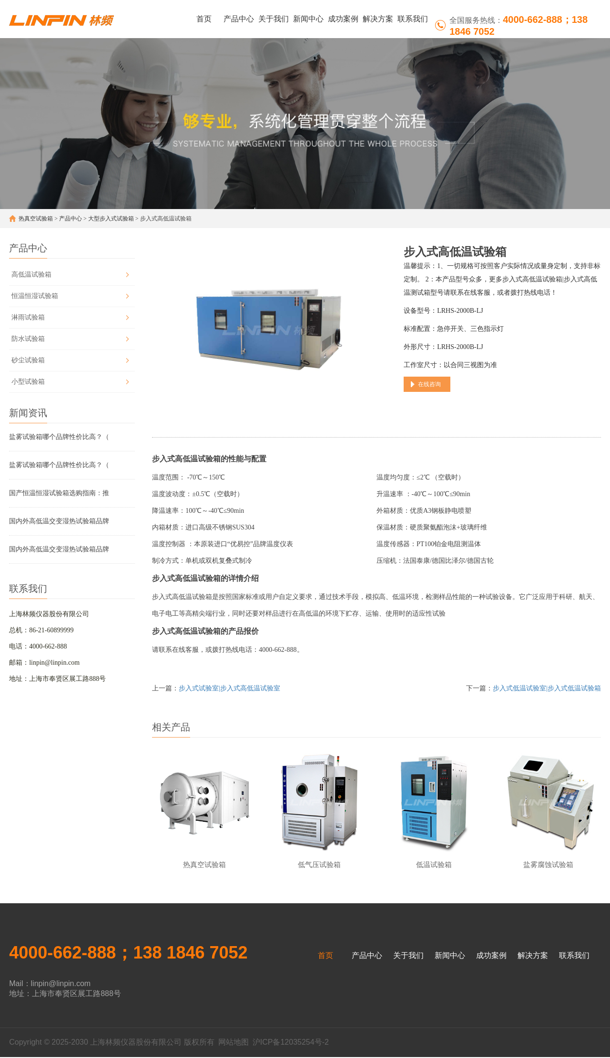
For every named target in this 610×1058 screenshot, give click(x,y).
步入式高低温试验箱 (186, 458)
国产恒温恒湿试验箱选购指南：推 (59, 493)
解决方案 (378, 19)
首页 (204, 19)
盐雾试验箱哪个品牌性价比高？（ (59, 436)
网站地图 (233, 1043)
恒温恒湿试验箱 (34, 295)
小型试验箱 (28, 381)
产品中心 (239, 19)
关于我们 (273, 19)
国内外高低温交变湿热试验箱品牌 (59, 521)
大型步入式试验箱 (111, 218)
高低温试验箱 (31, 274)
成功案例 (343, 19)
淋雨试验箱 (28, 317)
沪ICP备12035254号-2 (291, 1043)
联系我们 (412, 19)
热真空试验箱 (36, 218)
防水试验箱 (28, 338)
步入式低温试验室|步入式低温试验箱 (547, 688)
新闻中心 (308, 19)
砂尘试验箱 (28, 360)
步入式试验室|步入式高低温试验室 (229, 688)
